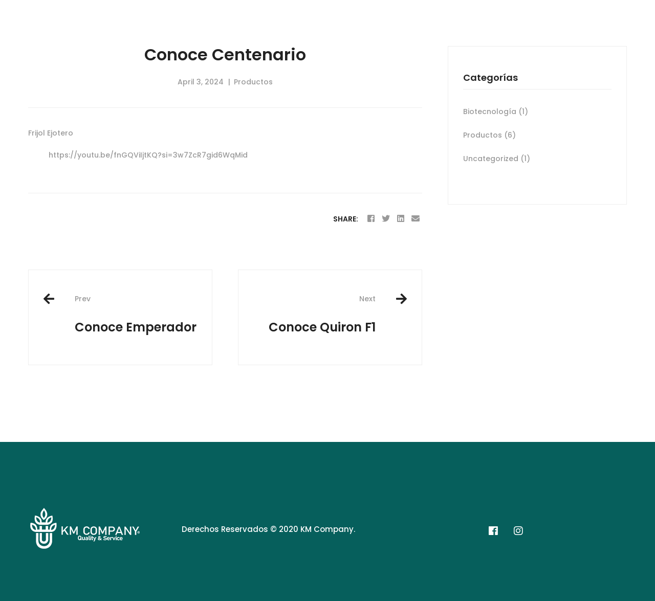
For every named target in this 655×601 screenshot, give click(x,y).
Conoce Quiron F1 (315, 314)
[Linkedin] (401, 218)
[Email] (415, 218)
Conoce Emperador (135, 314)
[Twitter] (385, 218)
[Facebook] (371, 218)
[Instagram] (518, 531)
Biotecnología (495, 111)
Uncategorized (496, 158)
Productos (253, 82)
